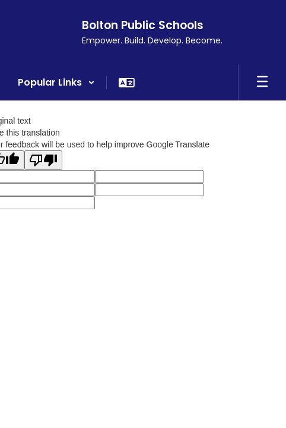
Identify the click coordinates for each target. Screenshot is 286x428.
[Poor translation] (43, 160)
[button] (56, 82)
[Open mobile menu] (262, 82)
